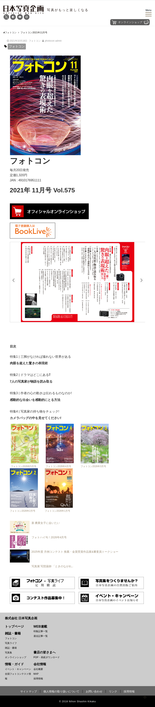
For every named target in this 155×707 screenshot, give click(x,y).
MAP (36, 674)
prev (16, 280)
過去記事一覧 (41, 636)
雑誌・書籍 (11, 647)
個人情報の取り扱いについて (61, 691)
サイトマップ (28, 691)
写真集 (8, 652)
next (139, 280)
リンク (113, 691)
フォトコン (35, 40)
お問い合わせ (94, 691)
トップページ (14, 626)
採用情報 (38, 678)
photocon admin (53, 40)
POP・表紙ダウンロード (47, 657)
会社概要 (38, 669)
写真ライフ (11, 643)
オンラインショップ (15, 657)
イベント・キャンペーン (18, 669)
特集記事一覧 (41, 631)
